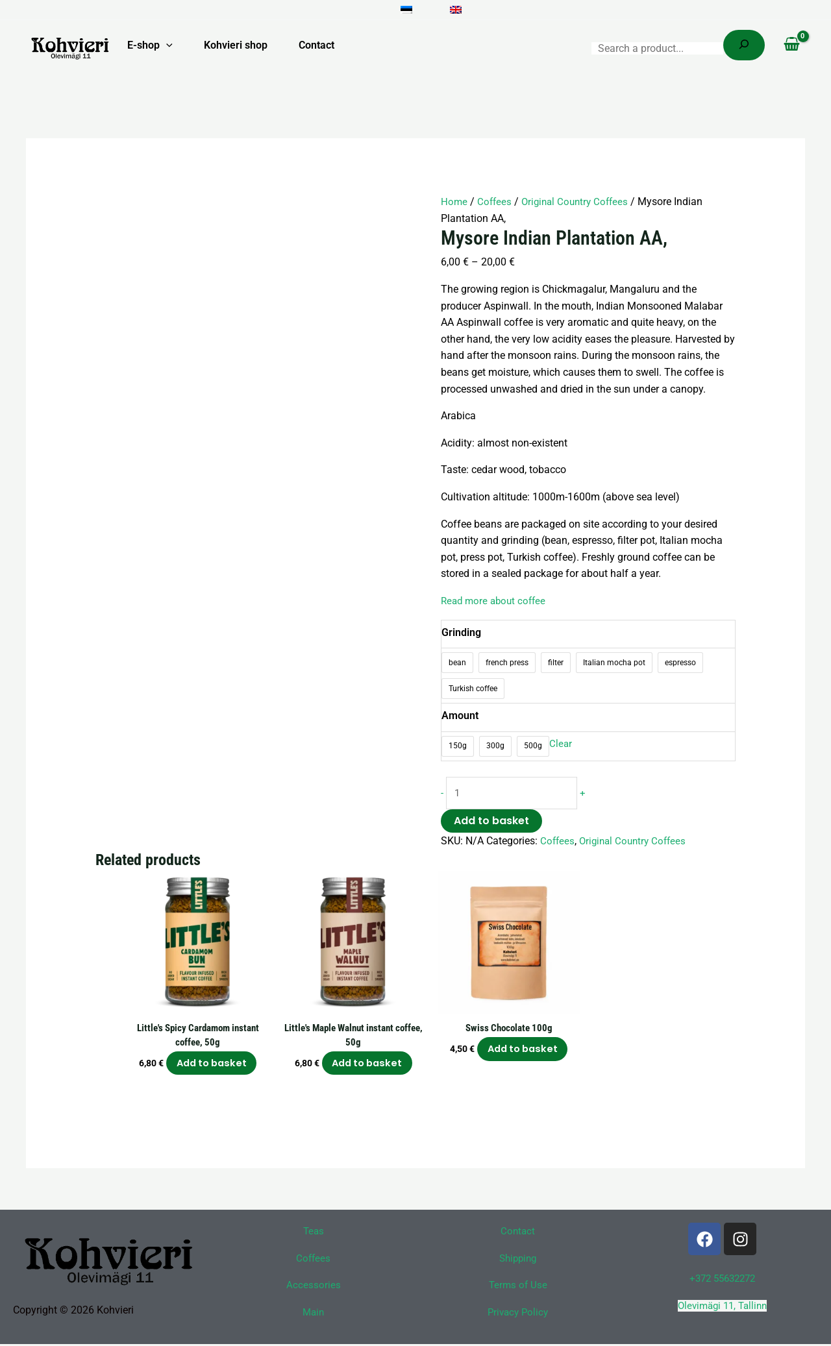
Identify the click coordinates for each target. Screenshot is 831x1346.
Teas (314, 1233)
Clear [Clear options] (561, 744)
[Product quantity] (514, 794)
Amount (459, 715)
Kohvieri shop (235, 45)
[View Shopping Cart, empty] (791, 45)
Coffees (496, 201)
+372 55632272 (722, 1281)
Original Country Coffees (579, 201)
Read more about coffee (496, 600)
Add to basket (491, 821)
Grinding (461, 632)
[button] (166, 45)
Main (313, 1314)
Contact (316, 45)
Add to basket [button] (211, 1065)
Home (454, 201)
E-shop (150, 45)
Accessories (313, 1287)
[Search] (744, 45)
